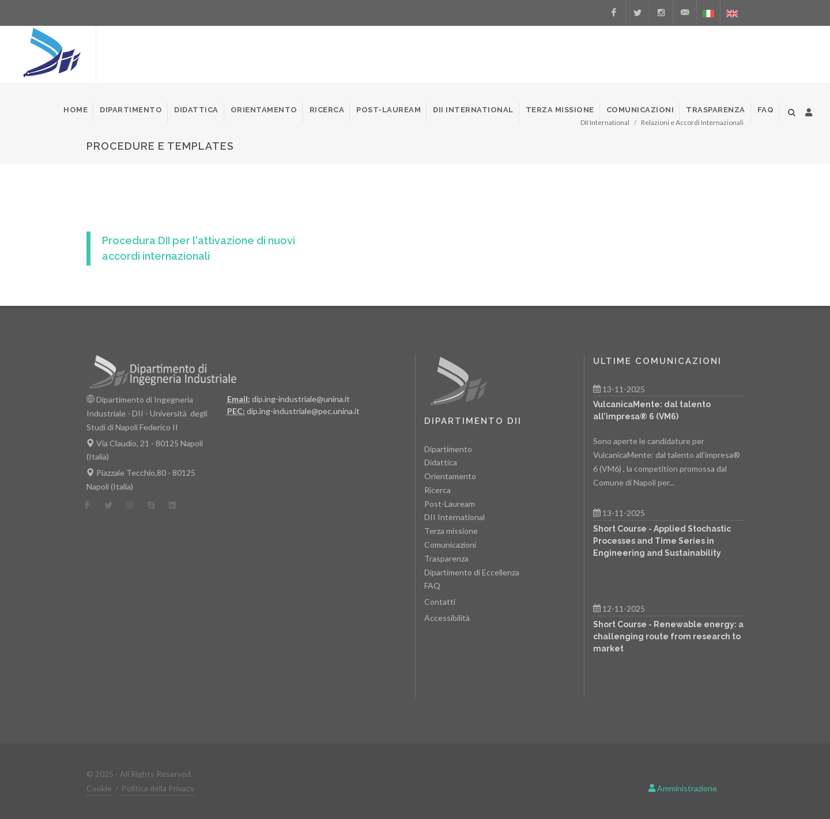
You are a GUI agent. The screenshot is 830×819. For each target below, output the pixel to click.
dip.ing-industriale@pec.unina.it (303, 411)
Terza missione (451, 531)
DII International (454, 517)
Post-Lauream (449, 504)
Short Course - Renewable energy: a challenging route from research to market (668, 636)
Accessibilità (447, 618)
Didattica (440, 462)
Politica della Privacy (158, 788)
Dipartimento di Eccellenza (471, 572)
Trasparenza (446, 558)
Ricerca (437, 490)
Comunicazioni (450, 544)
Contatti (439, 601)
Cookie (99, 788)
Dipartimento (448, 449)
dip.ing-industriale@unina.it (301, 399)
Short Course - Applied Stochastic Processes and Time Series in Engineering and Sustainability (662, 541)
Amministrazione (682, 788)
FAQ (432, 585)
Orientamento (450, 476)
